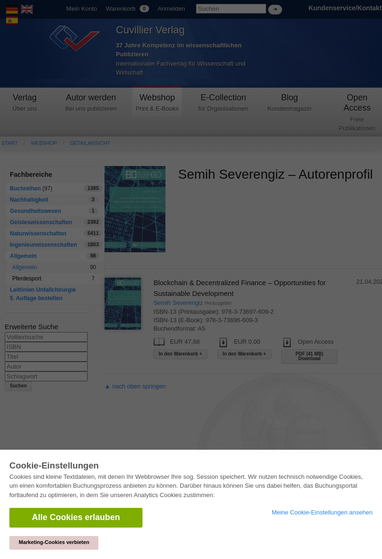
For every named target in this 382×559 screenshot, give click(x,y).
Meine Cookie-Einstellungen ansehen (322, 512)
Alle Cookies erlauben (76, 517)
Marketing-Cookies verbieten (54, 542)
